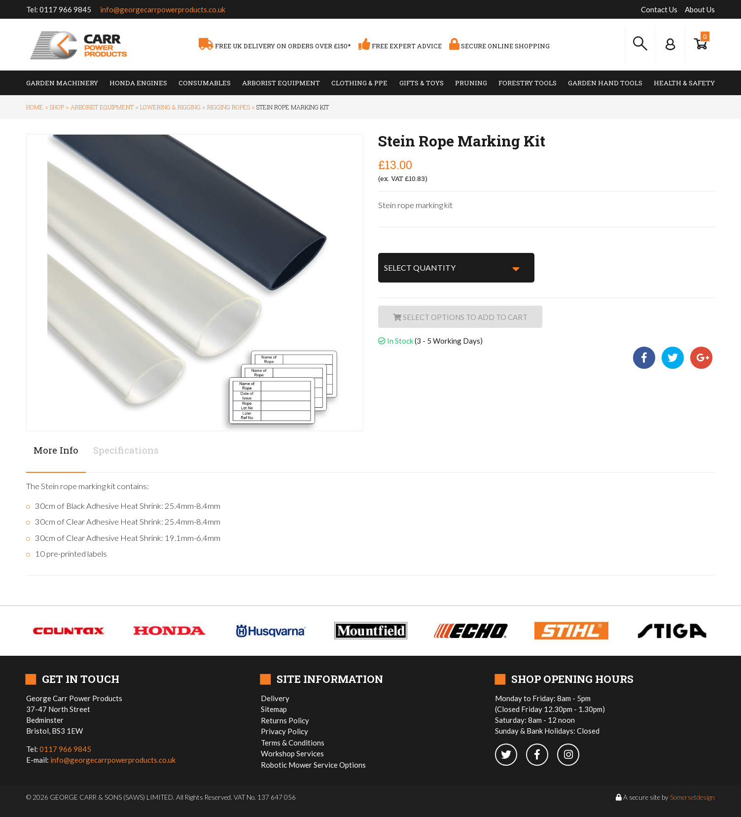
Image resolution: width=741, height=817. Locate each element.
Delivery (275, 698)
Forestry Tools (527, 82)
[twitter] (510, 755)
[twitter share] (673, 358)
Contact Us (659, 9)
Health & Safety (684, 82)
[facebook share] (646, 358)
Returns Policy (285, 720)
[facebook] (541, 755)
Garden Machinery (62, 82)
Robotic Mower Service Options (313, 764)
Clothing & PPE (359, 82)
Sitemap (274, 709)
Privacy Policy (284, 731)
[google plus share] (701, 358)
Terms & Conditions (292, 742)
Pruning (471, 82)
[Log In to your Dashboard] (670, 44)
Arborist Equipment (281, 82)
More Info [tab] (56, 450)
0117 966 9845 (65, 9)
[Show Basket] (700, 44)
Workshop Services (292, 753)
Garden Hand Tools (605, 82)
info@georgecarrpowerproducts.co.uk (162, 9)
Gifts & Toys (421, 82)
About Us (700, 9)
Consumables (204, 82)
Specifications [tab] (126, 450)
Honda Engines (138, 82)
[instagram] (572, 755)
